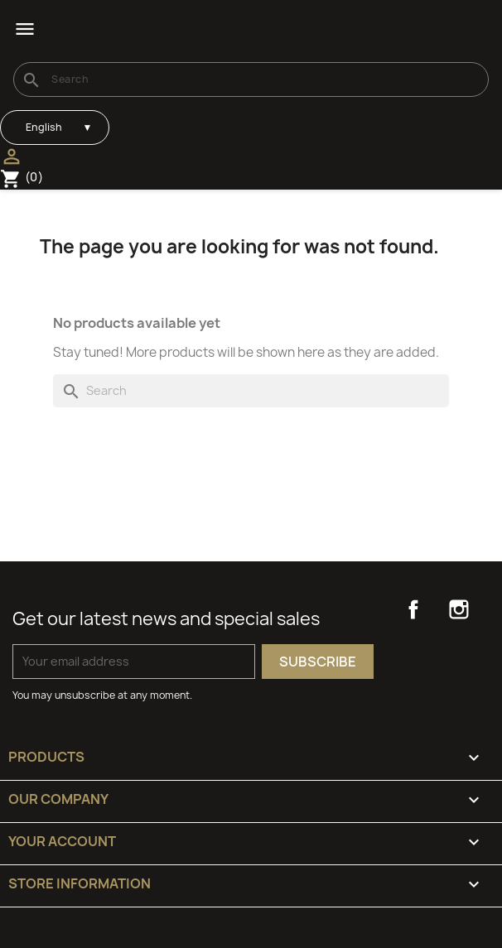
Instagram (459, 609)
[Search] (251, 79)
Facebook (413, 609)
